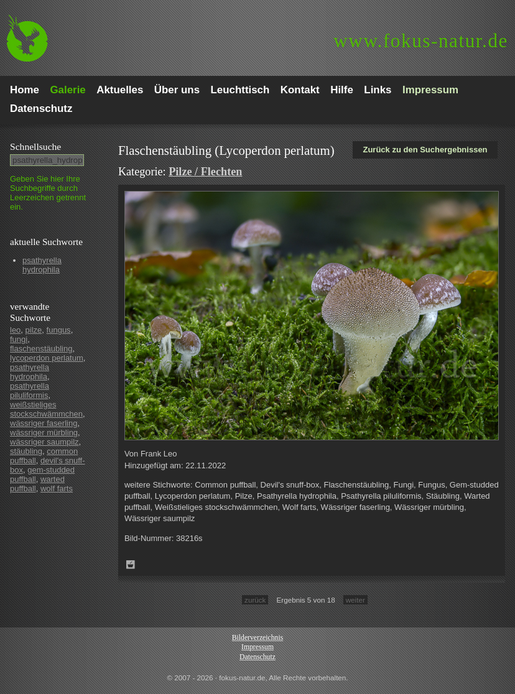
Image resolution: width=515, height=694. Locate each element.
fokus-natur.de (420, 41)
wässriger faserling (43, 423)
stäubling (26, 451)
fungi (18, 339)
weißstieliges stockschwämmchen (46, 409)
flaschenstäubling (41, 348)
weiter (355, 600)
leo (15, 330)
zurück (255, 600)
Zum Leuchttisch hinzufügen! (130, 564)
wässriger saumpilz (44, 441)
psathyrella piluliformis (29, 390)
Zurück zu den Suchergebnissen (425, 149)
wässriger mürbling (44, 432)
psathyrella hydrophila (42, 265)
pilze (34, 330)
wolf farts (56, 488)
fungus (59, 330)
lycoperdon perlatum (46, 358)
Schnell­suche (35, 146)
